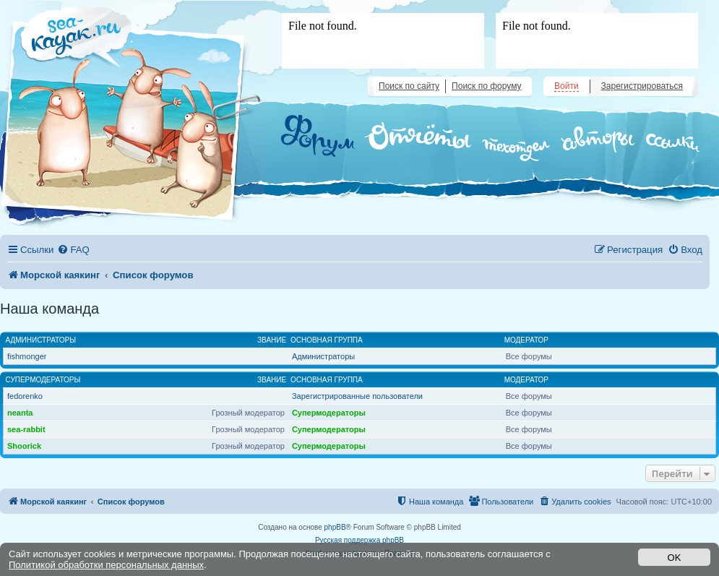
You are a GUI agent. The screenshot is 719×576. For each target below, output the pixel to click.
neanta (20, 412)
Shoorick (24, 446)
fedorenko (25, 396)
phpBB (335, 527)
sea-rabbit (26, 429)
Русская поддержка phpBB (359, 540)
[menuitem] (73, 249)
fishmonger (26, 356)
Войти (566, 86)
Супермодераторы (43, 380)
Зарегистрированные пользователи (357, 396)
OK (674, 557)
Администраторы (41, 340)
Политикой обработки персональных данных (106, 564)
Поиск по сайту (409, 86)
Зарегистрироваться (642, 86)
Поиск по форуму (486, 86)
